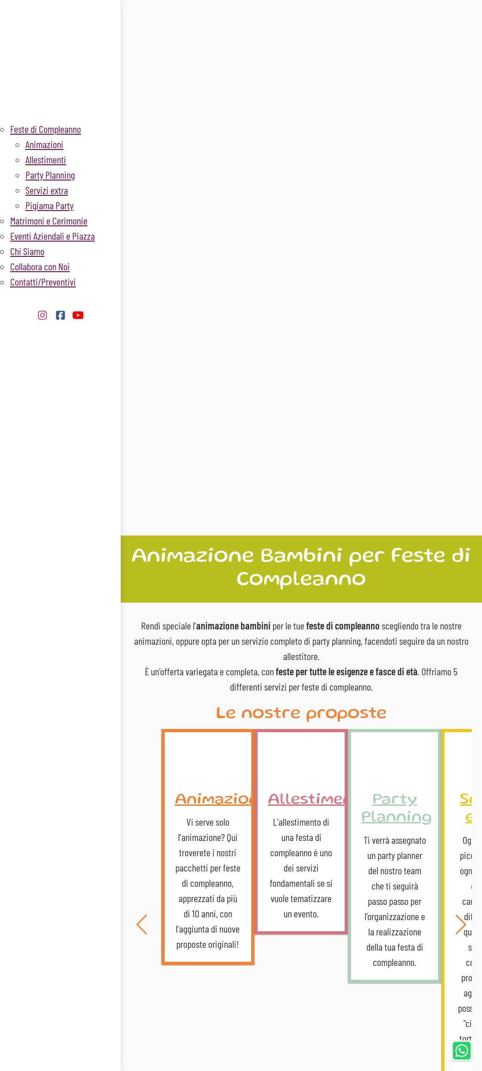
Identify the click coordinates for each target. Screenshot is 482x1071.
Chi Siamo (27, 251)
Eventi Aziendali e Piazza (52, 236)
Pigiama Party (49, 205)
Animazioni (44, 144)
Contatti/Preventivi (43, 281)
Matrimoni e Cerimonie (48, 220)
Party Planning (50, 174)
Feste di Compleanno (45, 129)
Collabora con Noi (40, 266)
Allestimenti (45, 159)
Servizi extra (46, 190)
